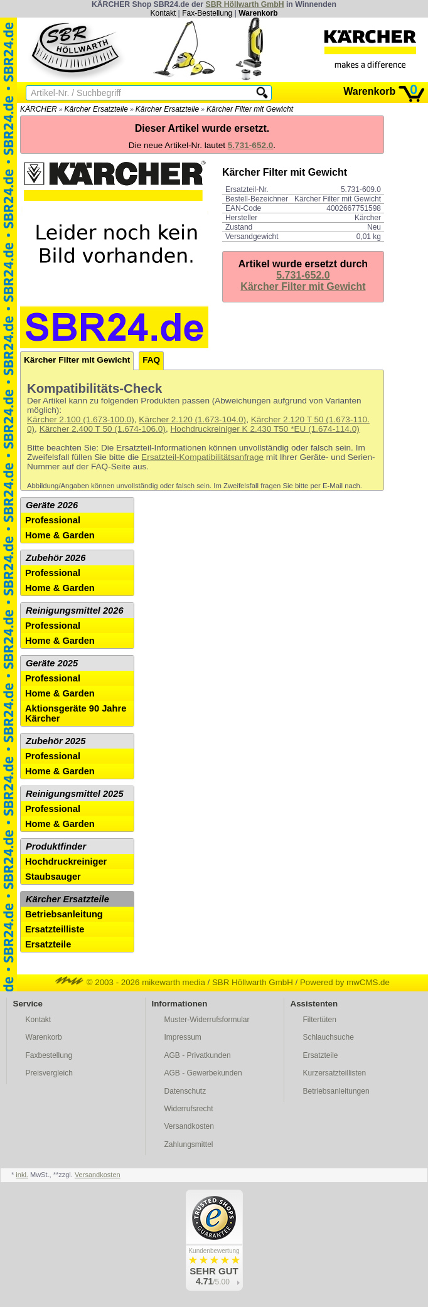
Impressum (182, 1037)
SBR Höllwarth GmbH (244, 4)
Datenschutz (185, 1091)
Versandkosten (189, 1126)
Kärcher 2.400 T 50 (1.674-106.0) (103, 429)
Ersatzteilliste (55, 929)
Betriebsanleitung (64, 914)
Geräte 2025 (52, 663)
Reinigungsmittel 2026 (75, 610)
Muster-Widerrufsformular (207, 1019)
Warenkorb (257, 13)
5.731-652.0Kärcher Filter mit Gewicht (302, 281)
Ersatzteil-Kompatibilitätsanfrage (202, 457)
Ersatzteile (48, 944)
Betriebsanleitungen (336, 1091)
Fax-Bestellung (207, 13)
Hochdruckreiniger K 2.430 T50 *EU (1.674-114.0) (265, 429)
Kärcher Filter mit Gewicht (249, 109)
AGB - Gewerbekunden (203, 1073)
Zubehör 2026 (55, 558)
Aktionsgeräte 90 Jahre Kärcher (75, 713)
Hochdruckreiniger (66, 861)
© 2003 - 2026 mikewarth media (130, 982)
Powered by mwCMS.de (345, 982)
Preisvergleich (49, 1073)
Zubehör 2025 (55, 741)
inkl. (22, 1174)
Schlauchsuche (328, 1037)
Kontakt (163, 13)
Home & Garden (60, 535)
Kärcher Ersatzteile (96, 109)
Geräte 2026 (52, 505)
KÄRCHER (38, 109)
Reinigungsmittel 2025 (75, 794)
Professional (52, 520)
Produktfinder (56, 846)
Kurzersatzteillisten (334, 1073)
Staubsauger (53, 877)
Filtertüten (319, 1019)
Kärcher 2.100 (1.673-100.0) (80, 419)
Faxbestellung (49, 1055)
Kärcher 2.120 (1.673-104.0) (192, 419)
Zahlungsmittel (188, 1144)
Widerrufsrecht (188, 1108)
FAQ (151, 360)
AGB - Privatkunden (197, 1055)
